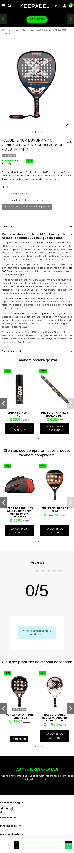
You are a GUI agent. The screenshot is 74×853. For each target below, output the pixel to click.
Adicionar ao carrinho (19, 428)
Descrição (37, 226)
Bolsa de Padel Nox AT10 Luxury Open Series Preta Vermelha (19, 512)
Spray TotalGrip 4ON (19, 414)
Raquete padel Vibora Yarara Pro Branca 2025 (54, 717)
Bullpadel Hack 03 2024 (54, 509)
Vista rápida (19, 738)
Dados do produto (37, 351)
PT (58, 6)
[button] (3, 19)
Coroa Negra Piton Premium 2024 (19, 716)
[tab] (37, 226)
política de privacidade (33, 200)
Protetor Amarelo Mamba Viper (54, 414)
